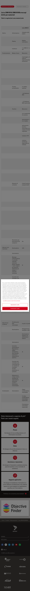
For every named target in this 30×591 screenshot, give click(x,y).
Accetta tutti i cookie (15, 308)
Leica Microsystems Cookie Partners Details (11, 300)
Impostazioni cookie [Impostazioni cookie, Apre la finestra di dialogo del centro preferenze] (15, 304)
